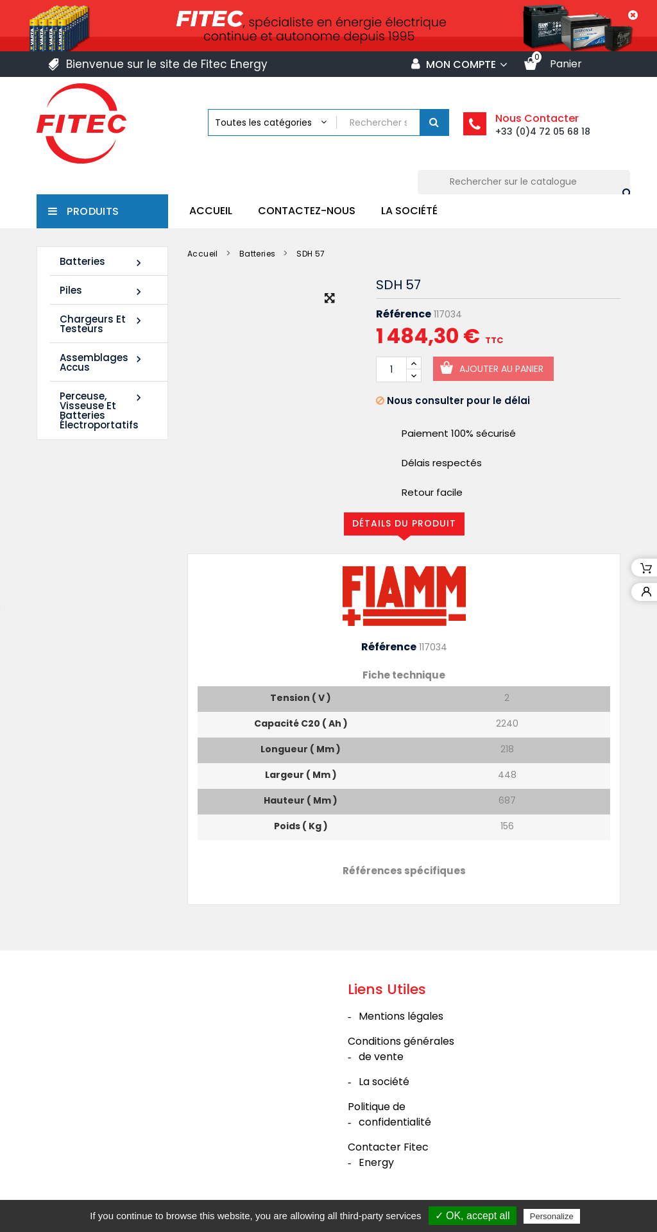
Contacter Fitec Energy (388, 1155)
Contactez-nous (306, 210)
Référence (403, 314)
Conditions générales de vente (401, 1049)
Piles (102, 290)
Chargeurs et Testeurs (102, 323)
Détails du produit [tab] (404, 523)
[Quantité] (391, 369)
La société (409, 210)
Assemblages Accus (102, 362)
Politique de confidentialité (389, 1114)
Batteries (102, 262)
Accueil (210, 210)
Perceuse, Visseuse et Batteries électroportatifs (102, 410)
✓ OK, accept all (472, 1215)
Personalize (552, 1216)
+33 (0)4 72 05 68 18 (542, 131)
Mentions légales (401, 1016)
